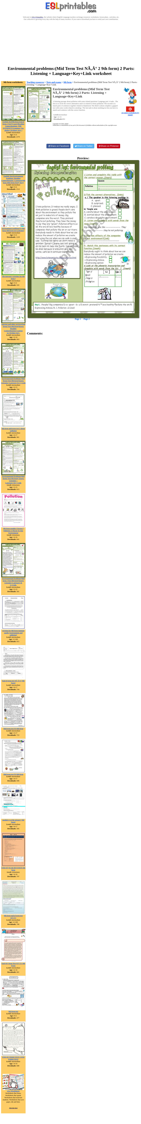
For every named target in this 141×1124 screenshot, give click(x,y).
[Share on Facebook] (58, 146)
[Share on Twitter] (83, 146)
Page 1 (78, 319)
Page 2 (87, 319)
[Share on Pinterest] (108, 146)
